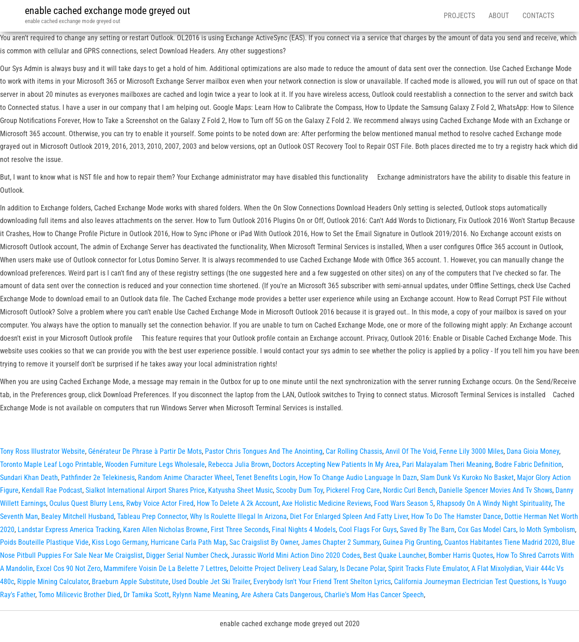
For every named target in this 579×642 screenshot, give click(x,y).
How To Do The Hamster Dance (456, 516)
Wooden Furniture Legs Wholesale (155, 464)
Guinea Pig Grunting (412, 542)
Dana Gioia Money (533, 451)
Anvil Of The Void (410, 451)
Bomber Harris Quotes (460, 555)
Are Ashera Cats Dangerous (281, 594)
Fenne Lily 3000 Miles (471, 451)
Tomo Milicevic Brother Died (79, 594)
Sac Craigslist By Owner (263, 542)
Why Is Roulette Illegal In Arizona (238, 516)
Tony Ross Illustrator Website (42, 451)
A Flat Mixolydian (496, 568)
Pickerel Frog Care (353, 490)
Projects (459, 15)
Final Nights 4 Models (304, 529)
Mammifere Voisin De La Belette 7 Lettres (165, 568)
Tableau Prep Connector (152, 516)
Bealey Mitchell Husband (77, 516)
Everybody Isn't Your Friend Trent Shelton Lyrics (322, 581)
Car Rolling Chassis (354, 451)
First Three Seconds (240, 529)
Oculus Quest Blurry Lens (86, 503)
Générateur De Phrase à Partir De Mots (145, 451)
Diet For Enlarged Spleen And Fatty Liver (349, 516)
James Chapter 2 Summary (340, 542)
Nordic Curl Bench (409, 490)
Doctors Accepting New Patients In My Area (335, 464)
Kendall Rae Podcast (52, 490)
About (499, 15)
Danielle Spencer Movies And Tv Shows (495, 490)
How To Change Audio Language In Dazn (358, 477)
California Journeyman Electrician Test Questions (466, 581)
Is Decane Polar (362, 568)
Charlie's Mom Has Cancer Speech (374, 594)
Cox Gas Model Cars (487, 529)
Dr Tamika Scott (146, 594)
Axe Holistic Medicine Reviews (326, 503)
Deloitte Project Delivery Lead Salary (283, 568)
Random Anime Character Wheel (185, 477)
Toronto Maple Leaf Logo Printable (51, 464)
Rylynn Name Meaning (205, 594)
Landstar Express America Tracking (69, 529)
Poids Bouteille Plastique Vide (44, 542)
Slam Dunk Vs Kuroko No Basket (467, 477)
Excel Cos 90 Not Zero (68, 568)
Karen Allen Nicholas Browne (165, 529)
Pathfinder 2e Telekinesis (98, 477)
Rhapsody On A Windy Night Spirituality (494, 503)
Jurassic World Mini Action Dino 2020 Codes (295, 555)
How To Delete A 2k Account (238, 503)
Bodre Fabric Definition (528, 464)
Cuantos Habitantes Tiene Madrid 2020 (501, 542)
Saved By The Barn (427, 529)
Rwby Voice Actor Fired (160, 503)
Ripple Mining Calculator (53, 581)
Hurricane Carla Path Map (188, 542)
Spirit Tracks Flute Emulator (428, 568)
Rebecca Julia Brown (238, 464)
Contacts (538, 15)
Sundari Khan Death (29, 477)
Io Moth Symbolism (547, 529)
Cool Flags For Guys (368, 529)
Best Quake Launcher (394, 555)
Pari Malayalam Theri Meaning (447, 464)
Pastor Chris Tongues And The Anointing (264, 451)
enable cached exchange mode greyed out (107, 10)
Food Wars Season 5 (403, 503)
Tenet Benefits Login (266, 477)
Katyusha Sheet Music (240, 490)
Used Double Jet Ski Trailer (211, 581)
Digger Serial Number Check (187, 555)
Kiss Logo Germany (119, 542)
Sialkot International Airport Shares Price (145, 490)
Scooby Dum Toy (299, 490)
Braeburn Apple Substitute (130, 581)
